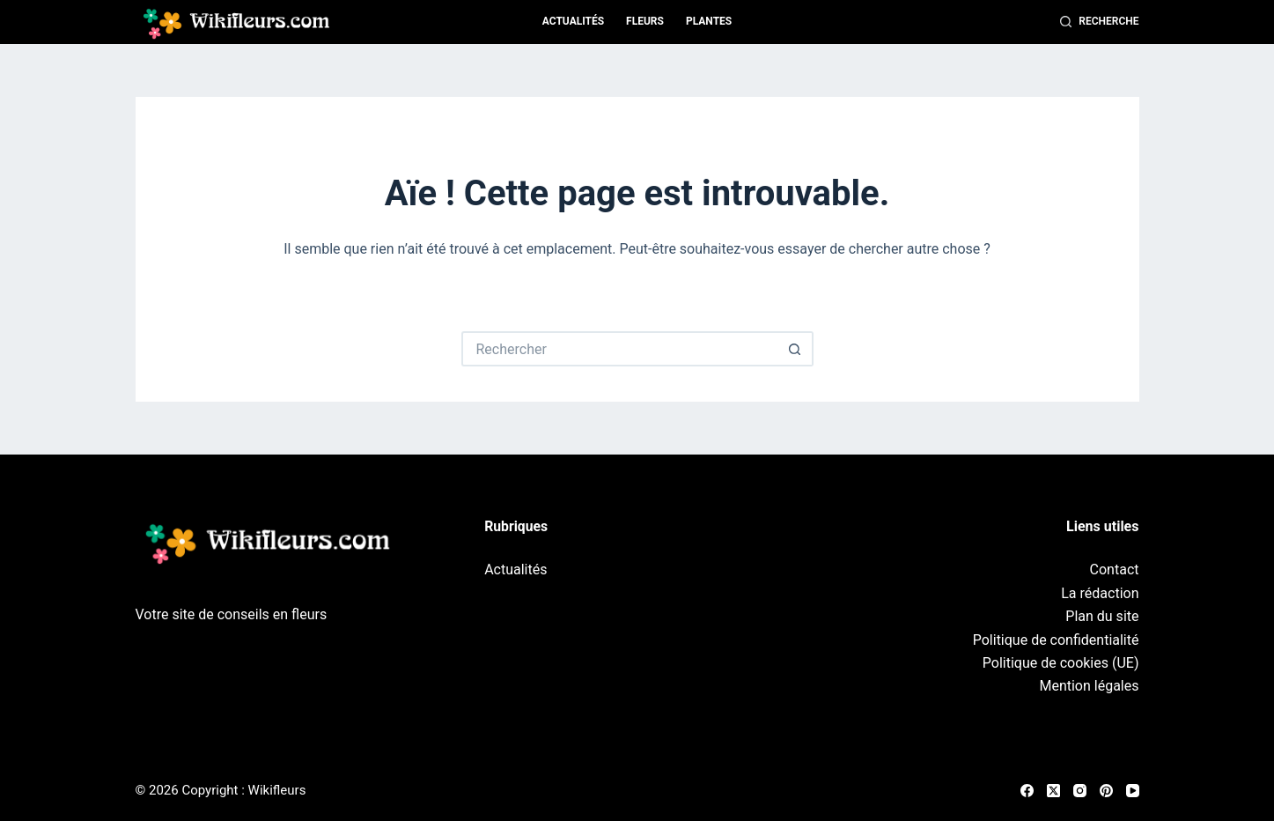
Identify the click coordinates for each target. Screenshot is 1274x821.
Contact (1114, 569)
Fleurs (645, 21)
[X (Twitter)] (1053, 790)
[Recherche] (1099, 22)
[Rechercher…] (619, 348)
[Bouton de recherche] (796, 348)
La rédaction (1099, 593)
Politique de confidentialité (1056, 640)
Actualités (573, 21)
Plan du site (1101, 616)
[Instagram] (1079, 790)
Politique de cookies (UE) (1061, 663)
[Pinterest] (1106, 790)
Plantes (709, 21)
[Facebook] (1027, 790)
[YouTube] (1132, 790)
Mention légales (1088, 685)
